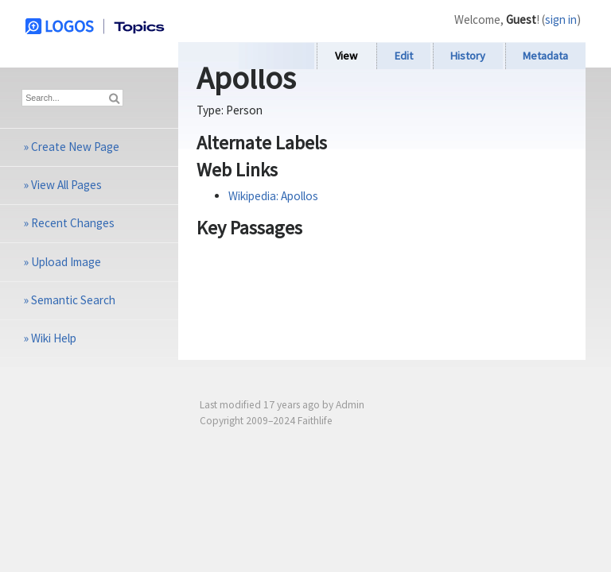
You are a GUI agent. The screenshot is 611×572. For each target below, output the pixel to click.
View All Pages (66, 184)
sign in (561, 19)
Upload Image (66, 261)
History (467, 55)
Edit (404, 55)
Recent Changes (73, 222)
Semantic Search (73, 299)
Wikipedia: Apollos (273, 195)
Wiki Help (53, 338)
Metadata (545, 55)
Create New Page (75, 146)
